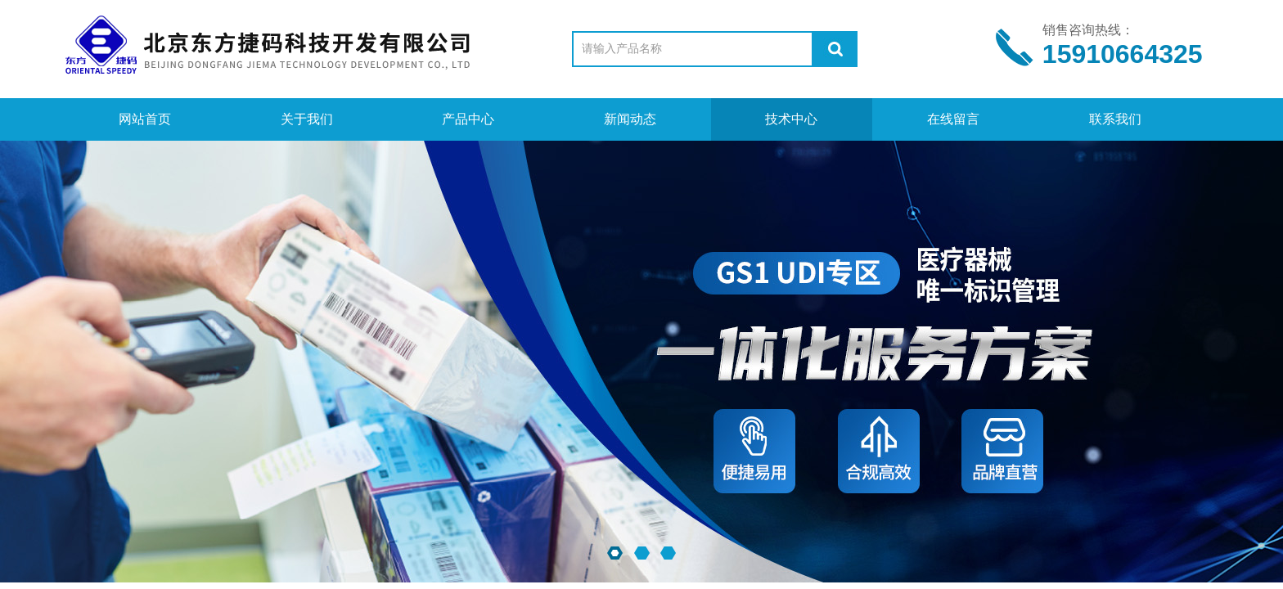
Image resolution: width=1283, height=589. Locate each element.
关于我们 (307, 119)
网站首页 (145, 119)
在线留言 (953, 119)
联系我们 (1115, 119)
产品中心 (468, 119)
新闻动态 (630, 119)
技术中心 (791, 119)
